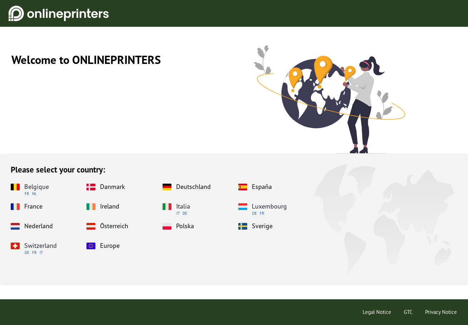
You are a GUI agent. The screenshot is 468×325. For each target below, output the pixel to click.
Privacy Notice (441, 312)
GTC (408, 312)
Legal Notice (377, 312)
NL (34, 193)
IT (178, 213)
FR (27, 193)
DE (185, 213)
